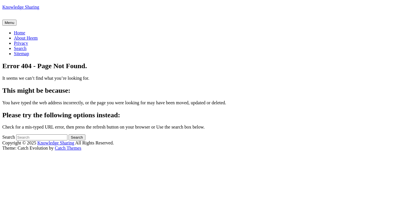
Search (20, 48)
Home (19, 32)
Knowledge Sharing (20, 7)
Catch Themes (68, 148)
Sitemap (21, 53)
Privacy (21, 43)
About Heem (26, 38)
